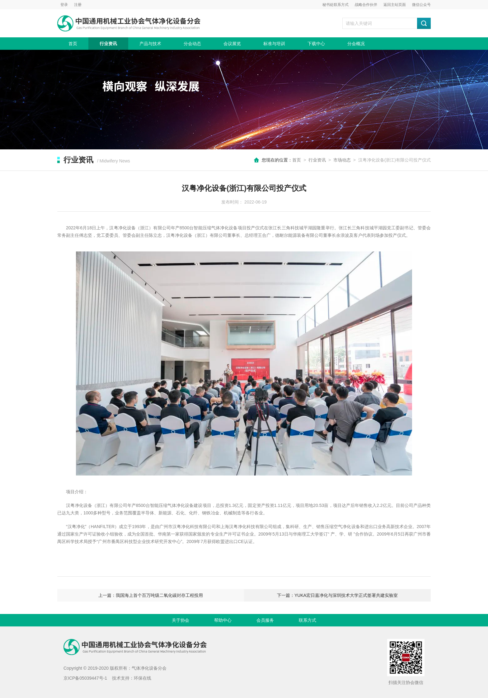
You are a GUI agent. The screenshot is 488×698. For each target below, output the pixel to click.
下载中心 (316, 43)
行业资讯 (108, 43)
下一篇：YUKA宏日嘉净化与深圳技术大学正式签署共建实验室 (337, 595)
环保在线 (142, 678)
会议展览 (232, 43)
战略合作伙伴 (366, 4)
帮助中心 (223, 620)
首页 (72, 43)
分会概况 (356, 43)
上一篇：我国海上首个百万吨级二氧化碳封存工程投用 (150, 595)
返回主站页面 (394, 4)
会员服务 (265, 620)
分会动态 (192, 43)
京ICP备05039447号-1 (85, 678)
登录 (64, 4)
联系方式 (307, 620)
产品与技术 (150, 43)
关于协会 (180, 620)
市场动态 (342, 159)
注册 (78, 4)
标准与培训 (274, 43)
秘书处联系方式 (335, 4)
